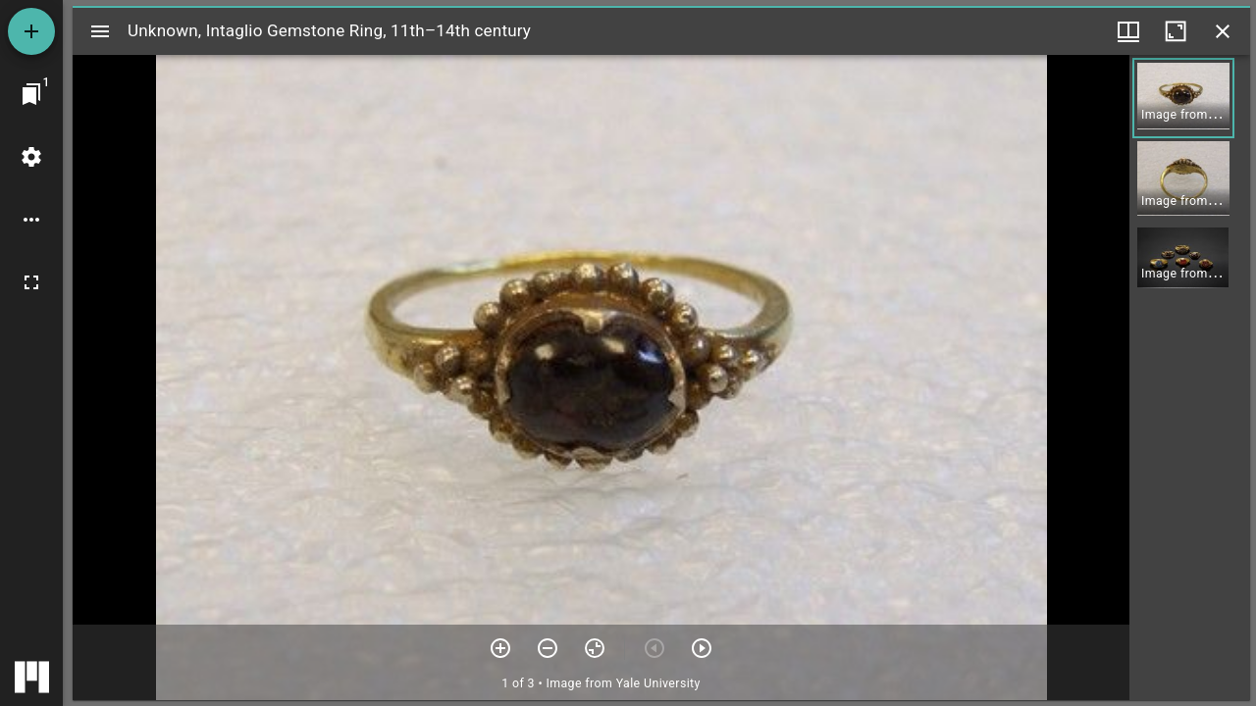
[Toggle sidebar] (100, 31)
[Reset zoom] (594, 648)
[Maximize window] (1175, 31)
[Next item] (701, 648)
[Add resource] (31, 31)
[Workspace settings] (31, 156)
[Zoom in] (500, 648)
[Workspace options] (31, 219)
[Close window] (1222, 31)
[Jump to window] (31, 94)
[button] (1183, 98)
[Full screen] (31, 282)
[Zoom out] (547, 648)
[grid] (1189, 377)
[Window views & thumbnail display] (1128, 31)
